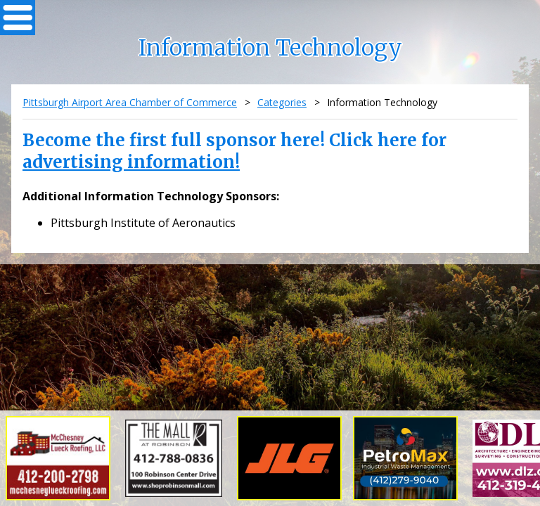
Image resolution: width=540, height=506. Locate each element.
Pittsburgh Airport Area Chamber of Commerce (129, 102)
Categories (282, 102)
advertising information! (131, 162)
